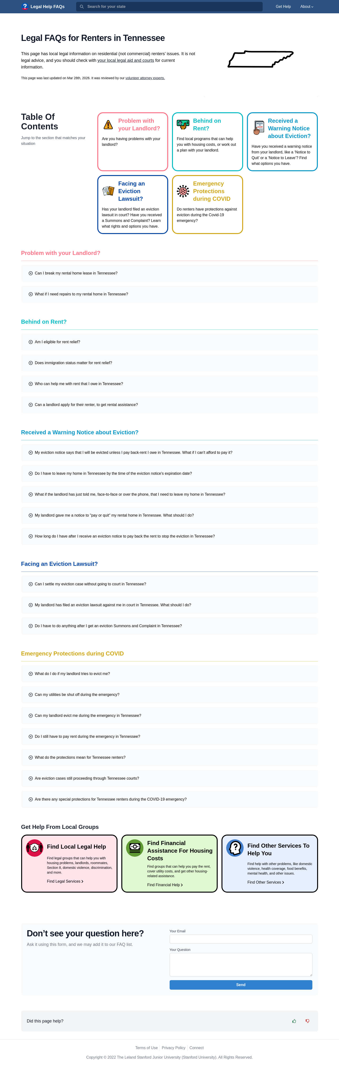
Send (241, 985)
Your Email (178, 931)
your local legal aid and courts (126, 60)
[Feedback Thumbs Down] (307, 1021)
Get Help (283, 7)
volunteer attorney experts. (145, 78)
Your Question (180, 950)
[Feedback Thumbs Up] (294, 1021)
